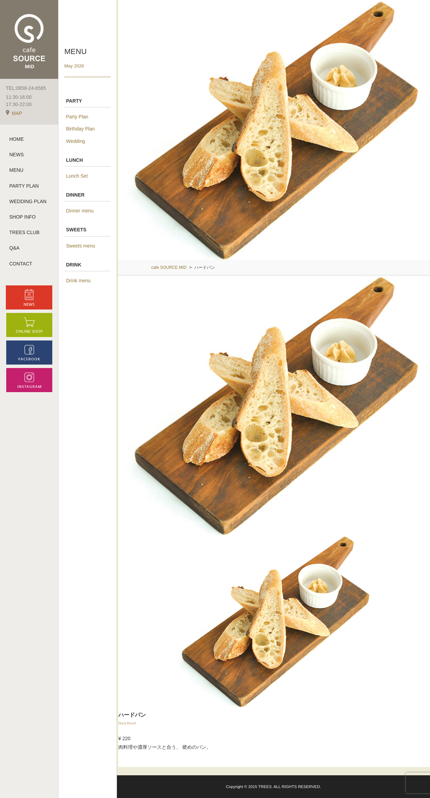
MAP (14, 113)
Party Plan (77, 116)
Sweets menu (80, 246)
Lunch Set (77, 176)
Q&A (14, 248)
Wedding (75, 141)
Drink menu (78, 280)
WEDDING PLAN (27, 201)
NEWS (16, 154)
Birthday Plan (80, 129)
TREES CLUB (24, 232)
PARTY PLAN (24, 186)
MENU (16, 170)
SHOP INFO (22, 217)
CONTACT (20, 263)
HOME (16, 139)
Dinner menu (80, 210)
